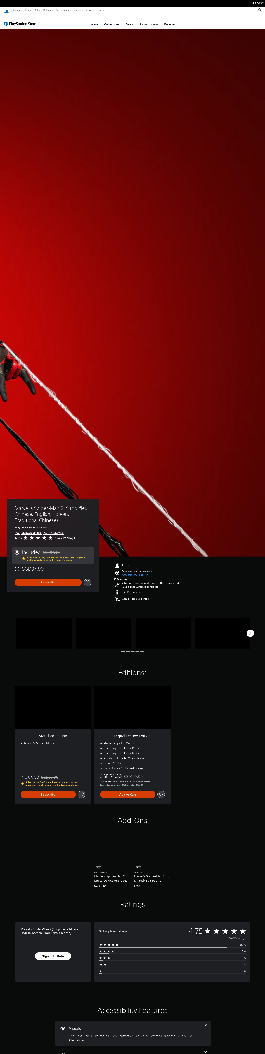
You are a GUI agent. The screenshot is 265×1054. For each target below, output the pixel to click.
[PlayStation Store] (21, 20)
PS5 (27, 10)
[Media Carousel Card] (44, 629)
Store (89, 10)
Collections (111, 21)
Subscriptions (148, 21)
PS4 (36, 10)
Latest (94, 21)
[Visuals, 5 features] (133, 1030)
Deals (129, 21)
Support (101, 10)
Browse (169, 21)
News (78, 10)
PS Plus (47, 10)
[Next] (250, 630)
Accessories (62, 10)
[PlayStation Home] (7, 10)
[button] (135, 571)
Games (16, 10)
